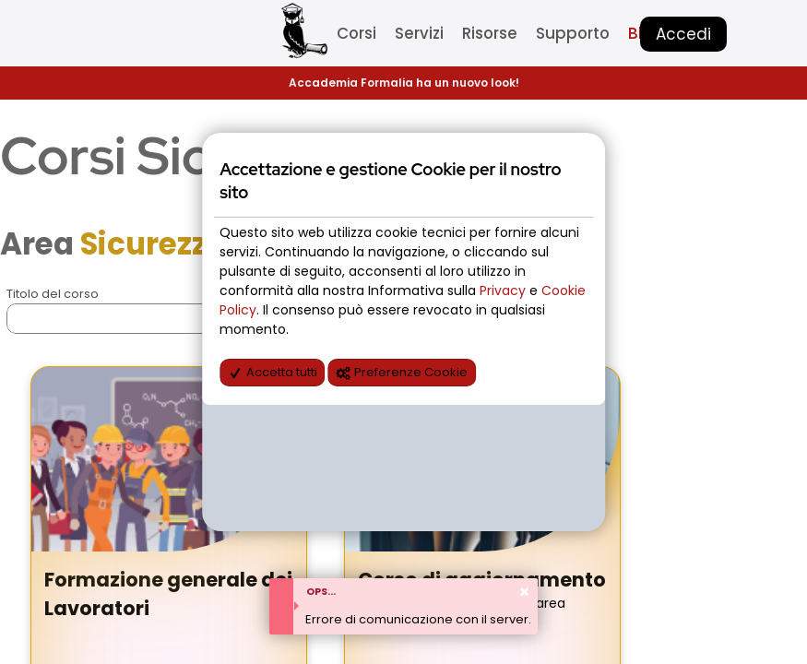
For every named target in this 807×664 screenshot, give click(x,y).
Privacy (504, 290)
